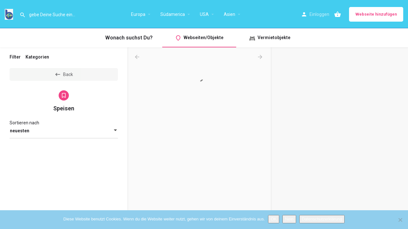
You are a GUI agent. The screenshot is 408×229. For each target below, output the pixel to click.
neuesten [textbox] (19, 130)
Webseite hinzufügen (376, 14)
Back (64, 74)
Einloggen (319, 14)
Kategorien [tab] (37, 56)
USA (204, 14)
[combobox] (64, 130)
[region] (339, 138)
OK (274, 219)
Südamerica (172, 14)
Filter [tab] (15, 56)
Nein (289, 219)
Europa (138, 14)
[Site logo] (10, 13)
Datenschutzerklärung (322, 219)
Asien (229, 14)
